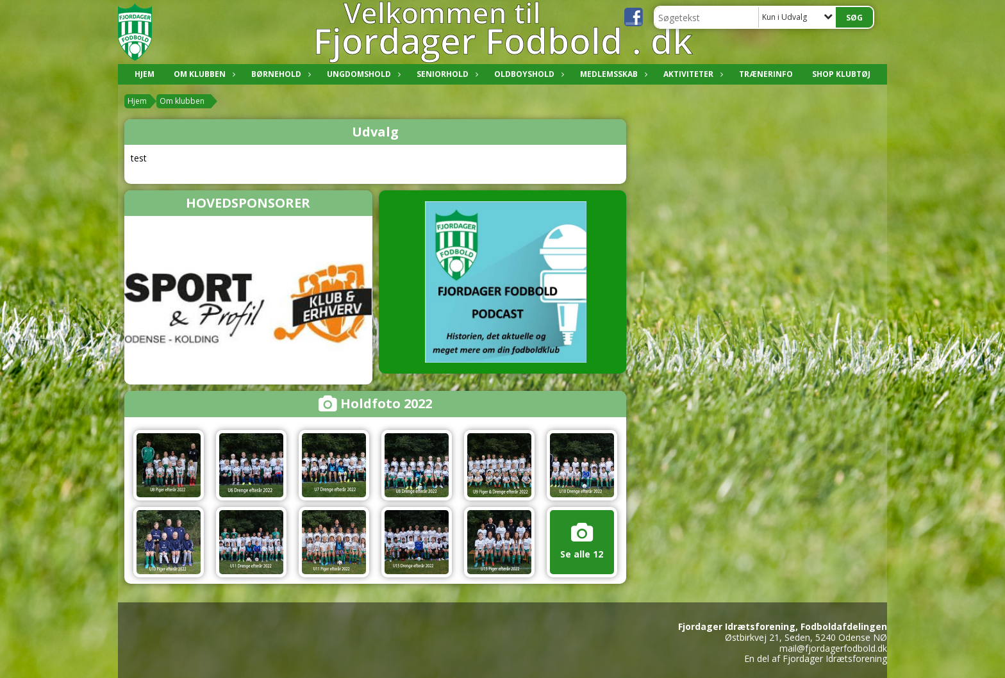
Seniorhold (446, 74)
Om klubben (203, 74)
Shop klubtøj (841, 74)
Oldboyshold (527, 74)
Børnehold (279, 74)
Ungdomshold (362, 74)
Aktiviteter (691, 74)
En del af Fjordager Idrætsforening (815, 658)
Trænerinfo (766, 74)
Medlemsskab (612, 74)
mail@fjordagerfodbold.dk (833, 648)
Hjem (144, 74)
